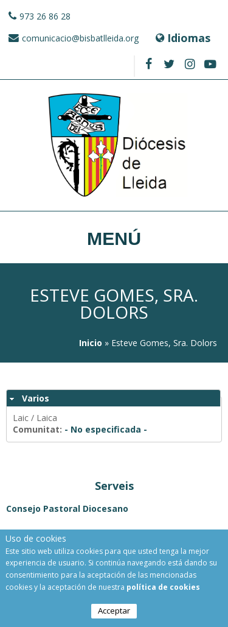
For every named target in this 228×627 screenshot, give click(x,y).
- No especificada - (105, 429)
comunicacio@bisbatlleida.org (80, 38)
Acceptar (114, 612)
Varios (35, 398)
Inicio (90, 343)
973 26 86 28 (45, 16)
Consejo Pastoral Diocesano (67, 508)
